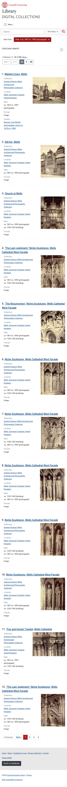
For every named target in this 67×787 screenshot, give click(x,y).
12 (15, 61)
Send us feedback (12, 763)
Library (9, 12)
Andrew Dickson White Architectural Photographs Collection (13, 85)
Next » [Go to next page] (19, 737)
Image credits (7, 758)
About (10, 753)
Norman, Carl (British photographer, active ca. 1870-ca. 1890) (13, 125)
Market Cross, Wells (16, 74)
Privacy (29, 775)
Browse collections (35, 753)
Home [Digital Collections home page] (4, 753)
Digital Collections (21, 17)
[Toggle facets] (61, 49)
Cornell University (14, 5)
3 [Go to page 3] (34, 737)
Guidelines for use (20, 753)
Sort (5, 62)
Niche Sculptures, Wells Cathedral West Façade (31, 359)
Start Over (8, 39)
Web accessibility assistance (12, 780)
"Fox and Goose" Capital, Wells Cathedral (29, 629)
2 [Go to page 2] (29, 737)
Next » (24, 57)
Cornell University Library (16, 775)
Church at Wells (13, 193)
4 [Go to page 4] (38, 737)
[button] (32, 39)
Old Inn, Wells (12, 141)
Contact (46, 753)
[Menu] (8, 24)
